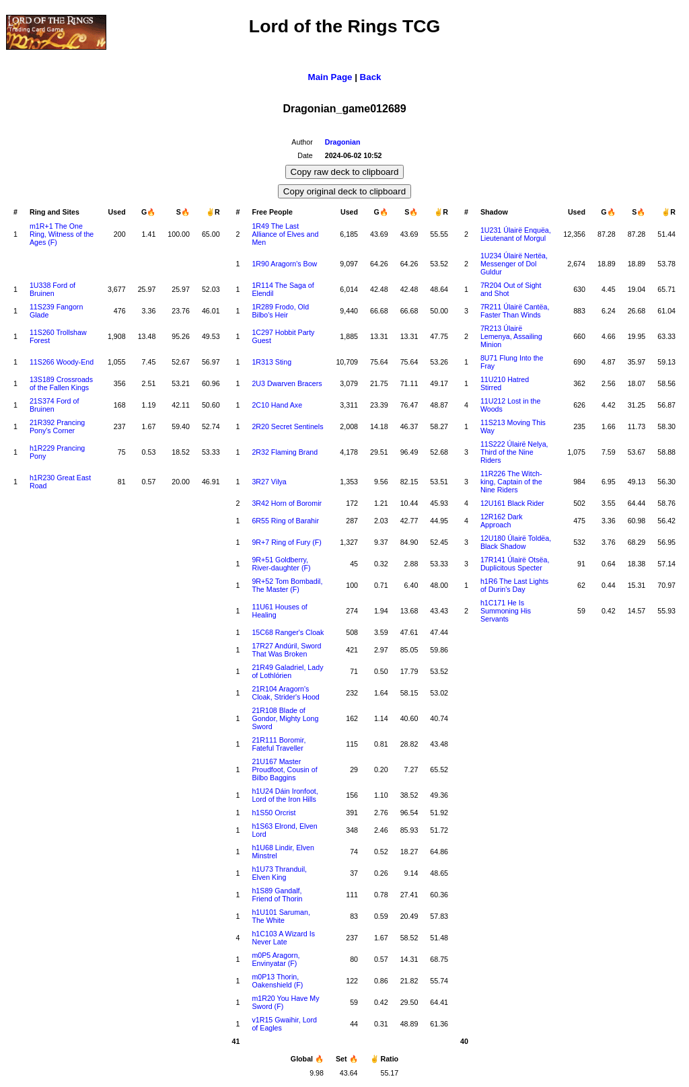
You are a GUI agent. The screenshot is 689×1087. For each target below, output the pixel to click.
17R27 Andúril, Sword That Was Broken (286, 650)
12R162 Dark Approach (501, 521)
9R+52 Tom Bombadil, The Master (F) (287, 585)
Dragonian (343, 142)
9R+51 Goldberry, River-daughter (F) (281, 564)
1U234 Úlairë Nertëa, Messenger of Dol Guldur (514, 264)
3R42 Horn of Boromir (287, 503)
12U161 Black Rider (512, 503)
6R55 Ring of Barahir (285, 521)
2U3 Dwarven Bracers (287, 383)
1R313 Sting (271, 362)
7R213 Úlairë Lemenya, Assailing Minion (511, 336)
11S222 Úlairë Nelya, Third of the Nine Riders (514, 452)
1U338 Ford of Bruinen (52, 289)
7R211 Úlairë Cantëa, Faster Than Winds (514, 311)
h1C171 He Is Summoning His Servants (505, 611)
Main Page (330, 77)
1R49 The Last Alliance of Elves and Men (285, 234)
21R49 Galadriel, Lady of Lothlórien (287, 671)
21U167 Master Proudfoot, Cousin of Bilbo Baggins (284, 769)
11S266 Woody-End (62, 362)
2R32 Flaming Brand (285, 452)
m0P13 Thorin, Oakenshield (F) (277, 981)
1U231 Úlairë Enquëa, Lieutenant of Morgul (515, 234)
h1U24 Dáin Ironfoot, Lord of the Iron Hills (285, 795)
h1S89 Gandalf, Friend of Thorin (277, 895)
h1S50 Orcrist (273, 813)
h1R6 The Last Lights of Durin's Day (514, 585)
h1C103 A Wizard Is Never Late (283, 938)
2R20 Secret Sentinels (287, 426)
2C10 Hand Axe (277, 405)
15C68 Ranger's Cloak (288, 632)
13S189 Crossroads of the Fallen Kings (61, 383)
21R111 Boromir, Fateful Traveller (278, 744)
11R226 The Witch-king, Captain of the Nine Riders (511, 482)
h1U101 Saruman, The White (281, 916)
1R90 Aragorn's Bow (284, 264)
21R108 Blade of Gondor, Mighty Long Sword (285, 718)
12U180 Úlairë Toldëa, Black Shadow (515, 542)
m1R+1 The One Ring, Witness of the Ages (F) (62, 234)
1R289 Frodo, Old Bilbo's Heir (280, 311)
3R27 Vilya (269, 482)
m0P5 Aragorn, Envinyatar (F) (275, 959)
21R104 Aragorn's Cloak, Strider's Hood (285, 693)
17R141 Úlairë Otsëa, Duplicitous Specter (514, 564)
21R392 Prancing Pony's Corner (57, 426)
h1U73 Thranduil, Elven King (279, 873)
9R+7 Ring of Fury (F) (286, 542)
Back (371, 77)
